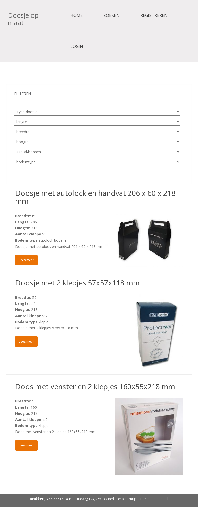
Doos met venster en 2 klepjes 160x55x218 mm (95, 386)
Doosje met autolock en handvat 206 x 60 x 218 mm (95, 197)
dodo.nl (162, 499)
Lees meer (26, 260)
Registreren (154, 15)
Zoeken (111, 15)
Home (76, 15)
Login (76, 46)
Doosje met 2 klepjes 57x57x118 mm (77, 283)
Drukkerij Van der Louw (49, 499)
